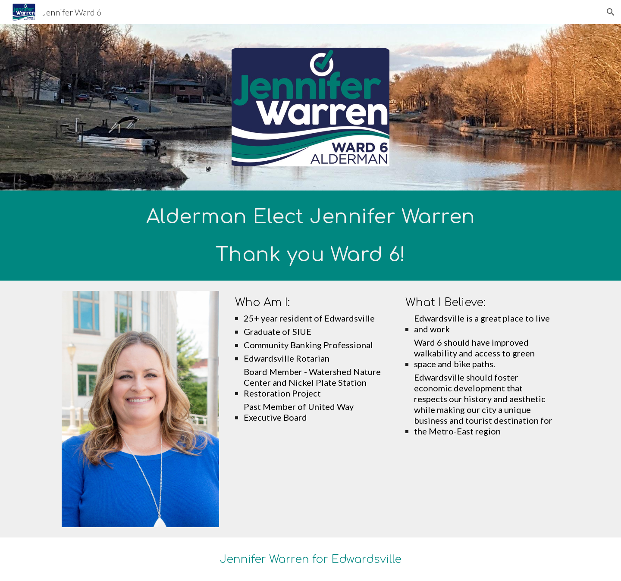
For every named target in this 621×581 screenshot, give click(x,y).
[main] (310, 235)
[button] (610, 12)
